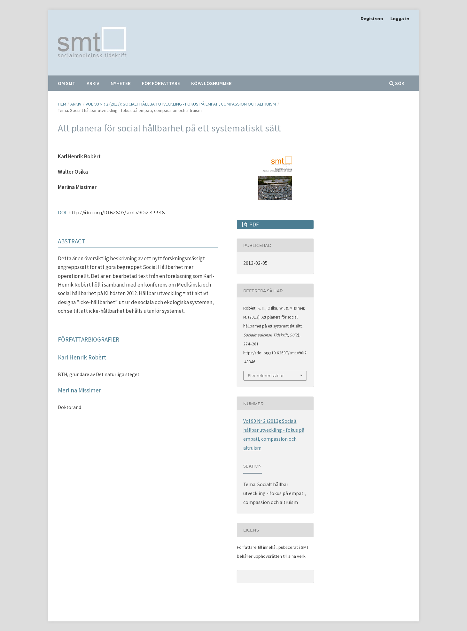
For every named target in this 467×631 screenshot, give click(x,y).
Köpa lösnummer (211, 83)
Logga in (399, 18)
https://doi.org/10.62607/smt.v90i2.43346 (116, 212)
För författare (161, 83)
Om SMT (66, 83)
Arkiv (93, 83)
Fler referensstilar (266, 375)
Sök (396, 83)
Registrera (372, 18)
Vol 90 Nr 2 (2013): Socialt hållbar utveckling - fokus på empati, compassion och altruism (181, 104)
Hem (62, 104)
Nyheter (121, 83)
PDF (253, 224)
